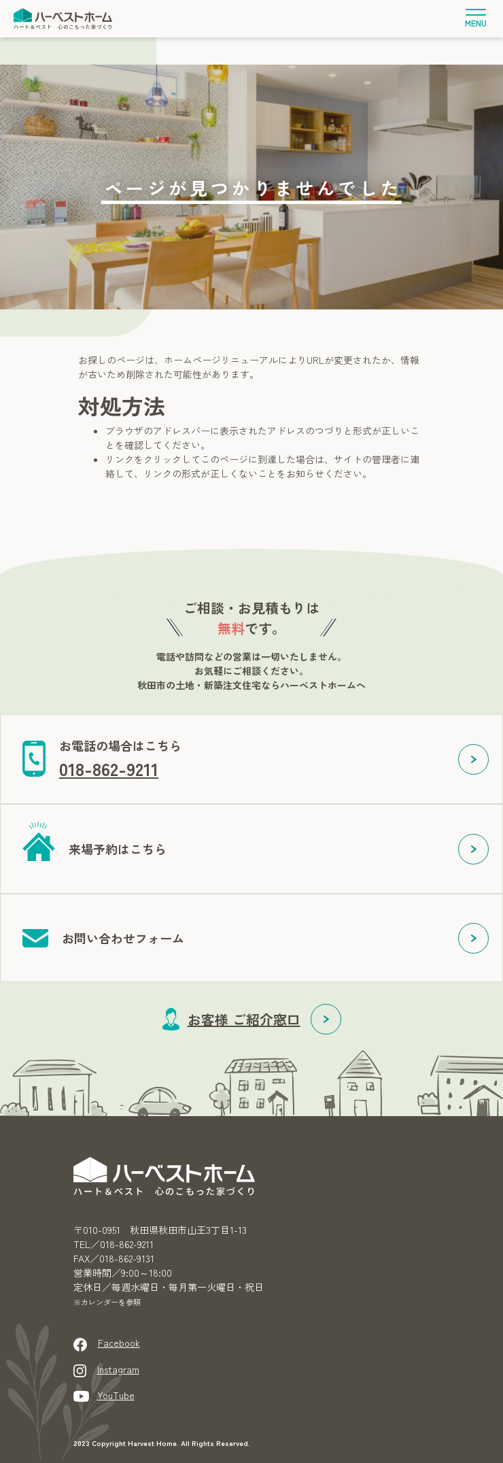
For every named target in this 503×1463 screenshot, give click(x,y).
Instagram (118, 1369)
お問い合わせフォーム (123, 938)
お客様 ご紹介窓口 (244, 1019)
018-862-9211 (108, 768)
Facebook (119, 1342)
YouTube (116, 1395)
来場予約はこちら (118, 849)
